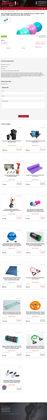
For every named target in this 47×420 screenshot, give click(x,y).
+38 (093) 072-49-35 (41, 5)
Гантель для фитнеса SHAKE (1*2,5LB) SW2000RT (11, 176)
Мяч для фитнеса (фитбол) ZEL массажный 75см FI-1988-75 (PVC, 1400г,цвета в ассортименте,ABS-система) (35, 210)
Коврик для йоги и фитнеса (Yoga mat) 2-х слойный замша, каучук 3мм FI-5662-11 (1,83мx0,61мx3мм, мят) (11, 313)
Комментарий (5, 101)
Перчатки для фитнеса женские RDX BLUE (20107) (35, 141)
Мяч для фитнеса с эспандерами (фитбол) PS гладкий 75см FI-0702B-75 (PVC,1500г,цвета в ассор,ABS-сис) (11, 244)
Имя (3, 90)
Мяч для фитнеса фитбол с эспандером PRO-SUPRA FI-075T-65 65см (12, 210)
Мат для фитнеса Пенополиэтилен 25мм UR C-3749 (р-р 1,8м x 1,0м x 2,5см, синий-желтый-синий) (12, 278)
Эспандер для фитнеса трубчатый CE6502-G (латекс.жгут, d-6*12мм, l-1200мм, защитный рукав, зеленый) (35, 347)
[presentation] (12, 111)
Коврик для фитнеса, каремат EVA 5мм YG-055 (35, 176)
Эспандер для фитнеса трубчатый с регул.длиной (35, 278)
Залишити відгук (11, 145)
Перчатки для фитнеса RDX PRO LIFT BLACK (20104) (11, 141)
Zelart (6, 83)
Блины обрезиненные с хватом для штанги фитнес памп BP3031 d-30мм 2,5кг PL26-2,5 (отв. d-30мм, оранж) (35, 313)
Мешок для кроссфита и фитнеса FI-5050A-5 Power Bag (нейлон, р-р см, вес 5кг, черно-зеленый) (35, 244)
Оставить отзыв (23, 116)
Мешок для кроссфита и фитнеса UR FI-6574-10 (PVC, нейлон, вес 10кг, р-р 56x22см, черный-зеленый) (11, 347)
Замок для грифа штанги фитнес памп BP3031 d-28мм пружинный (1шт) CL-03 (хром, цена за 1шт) (11, 381)
